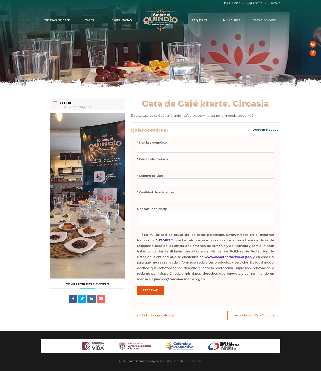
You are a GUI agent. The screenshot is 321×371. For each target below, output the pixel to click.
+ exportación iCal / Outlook (251, 315)
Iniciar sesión (232, 3)
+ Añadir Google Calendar (157, 315)
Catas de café (264, 20)
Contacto (274, 3)
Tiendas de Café (57, 20)
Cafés (89, 20)
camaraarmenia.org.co (144, 361)
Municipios (231, 20)
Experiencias (122, 20)
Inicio (160, 20)
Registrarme (254, 3)
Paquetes (199, 20)
